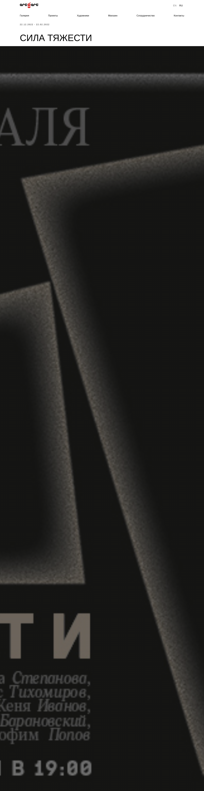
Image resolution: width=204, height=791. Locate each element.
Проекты (53, 15)
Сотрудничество (146, 15)
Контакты (179, 15)
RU (181, 5)
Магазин (112, 15)
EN (175, 5)
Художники (83, 15)
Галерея (24, 15)
